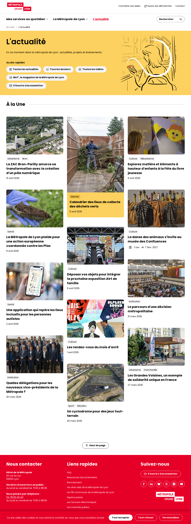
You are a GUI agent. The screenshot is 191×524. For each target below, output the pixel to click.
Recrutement (74, 482)
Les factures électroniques (81, 502)
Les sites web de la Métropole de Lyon (87, 487)
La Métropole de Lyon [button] (70, 19)
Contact (180, 6)
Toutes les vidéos (91, 69)
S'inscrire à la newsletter (26, 85)
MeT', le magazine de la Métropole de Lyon (36, 77)
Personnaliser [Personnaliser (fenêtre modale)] (171, 517)
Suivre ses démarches (158, 6)
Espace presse (75, 497)
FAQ (69, 472)
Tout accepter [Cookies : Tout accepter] (120, 517)
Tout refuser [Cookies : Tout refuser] (146, 517)
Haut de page (96, 445)
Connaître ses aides (129, 6)
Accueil (10, 27)
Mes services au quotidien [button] (27, 19)
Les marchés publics (78, 507)
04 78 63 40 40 (14, 497)
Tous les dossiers (58, 69)
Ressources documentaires (82, 477)
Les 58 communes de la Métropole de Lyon (90, 492)
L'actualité (101, 19)
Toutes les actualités (23, 69)
